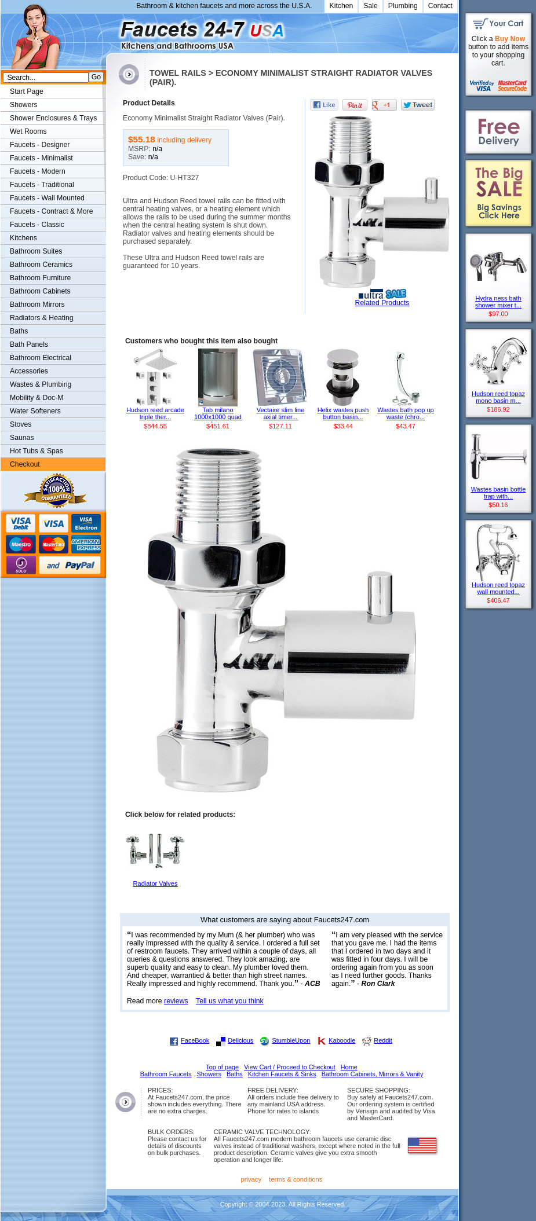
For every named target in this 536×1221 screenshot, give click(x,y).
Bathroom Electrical (40, 358)
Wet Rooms (28, 131)
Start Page (26, 91)
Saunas (22, 438)
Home (349, 1067)
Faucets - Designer (40, 145)
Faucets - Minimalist (41, 158)
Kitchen (341, 6)
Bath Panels (29, 344)
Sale (370, 6)
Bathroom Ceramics (41, 265)
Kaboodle (342, 1040)
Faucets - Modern (37, 171)
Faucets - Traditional (42, 185)
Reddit (383, 1040)
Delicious (240, 1040)
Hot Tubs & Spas (36, 451)
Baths (19, 331)
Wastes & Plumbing (40, 384)
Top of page (222, 1067)
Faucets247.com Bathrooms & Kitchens (112, 31)
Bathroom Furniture (40, 278)
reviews (176, 1001)
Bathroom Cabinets (40, 291)
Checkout (25, 464)
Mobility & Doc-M (36, 398)
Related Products (382, 303)
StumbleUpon (291, 1040)
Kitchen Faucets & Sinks (282, 1073)
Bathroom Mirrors (37, 304)
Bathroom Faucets (166, 1073)
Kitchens (23, 238)
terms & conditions (295, 1179)
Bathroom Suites (36, 251)
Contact (440, 6)
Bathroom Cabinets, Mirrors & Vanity (373, 1073)
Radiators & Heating (42, 318)
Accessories (29, 371)
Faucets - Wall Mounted (47, 198)
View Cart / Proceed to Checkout (290, 1067)
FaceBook (195, 1040)
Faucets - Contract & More (51, 211)
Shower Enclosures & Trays (53, 118)
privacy (251, 1179)
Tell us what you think (230, 1001)
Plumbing (403, 6)
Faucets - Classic (37, 225)
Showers (24, 105)
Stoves (20, 424)
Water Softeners (35, 411)
